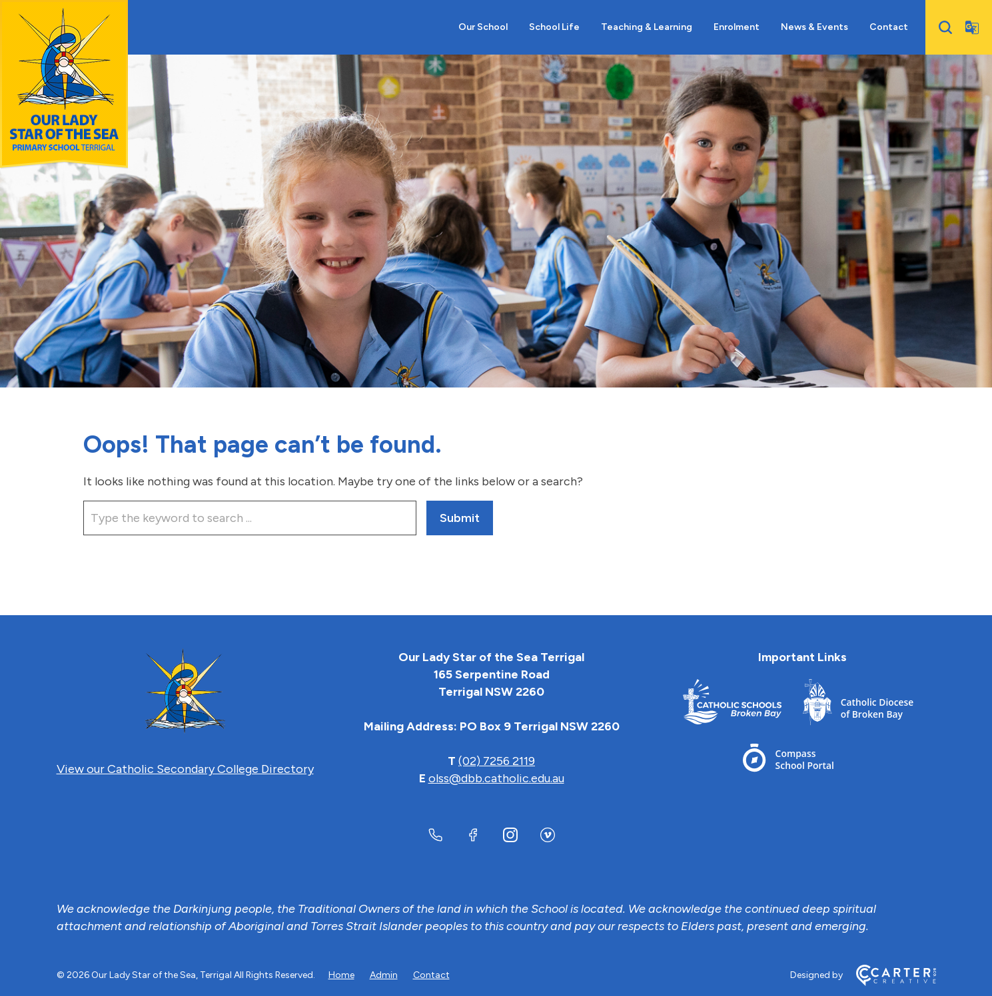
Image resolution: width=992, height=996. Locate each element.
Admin (384, 975)
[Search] (945, 27)
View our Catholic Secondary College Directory (185, 769)
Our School (483, 27)
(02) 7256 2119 (496, 761)
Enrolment (736, 27)
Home (341, 975)
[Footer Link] (743, 704)
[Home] (185, 691)
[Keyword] (249, 518)
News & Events (814, 27)
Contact (888, 27)
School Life (554, 27)
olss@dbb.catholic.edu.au (496, 778)
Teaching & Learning (646, 27)
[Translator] (972, 27)
